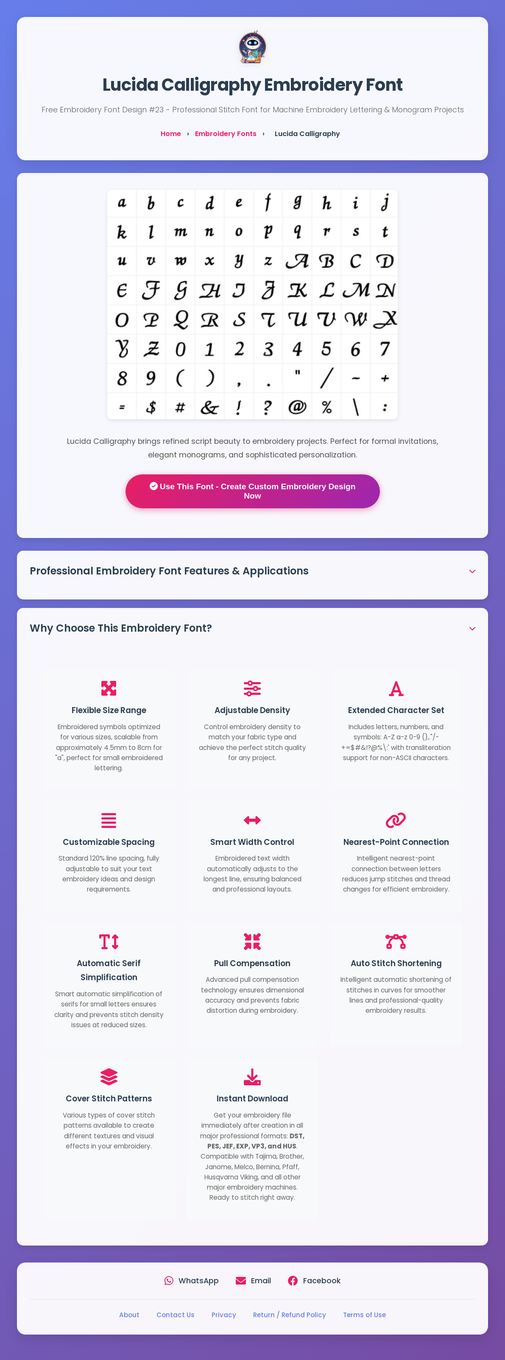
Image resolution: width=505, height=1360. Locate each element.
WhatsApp (199, 1281)
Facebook (321, 1281)
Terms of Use (364, 1314)
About (129, 1314)
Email (261, 1281)
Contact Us (175, 1314)
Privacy (224, 1314)
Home (171, 134)
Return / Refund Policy (289, 1314)
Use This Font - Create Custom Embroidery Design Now (253, 491)
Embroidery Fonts (226, 134)
